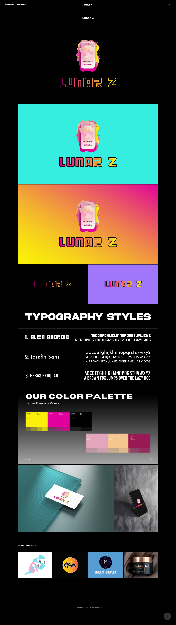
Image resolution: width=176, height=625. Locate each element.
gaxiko (88, 4)
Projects (9, 5)
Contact (21, 5)
